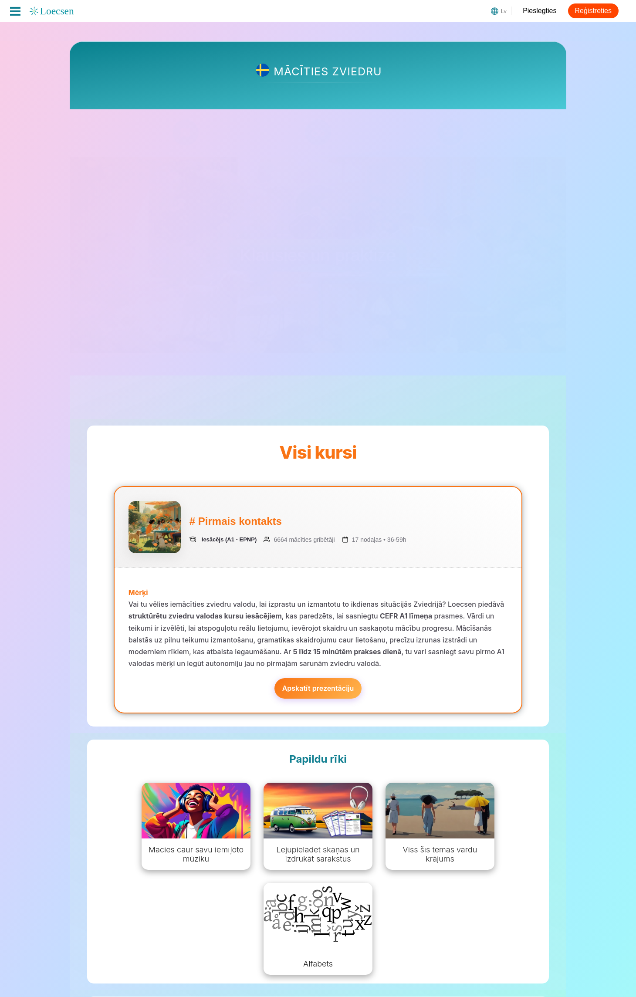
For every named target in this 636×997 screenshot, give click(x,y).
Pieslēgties (539, 10)
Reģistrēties (593, 10)
